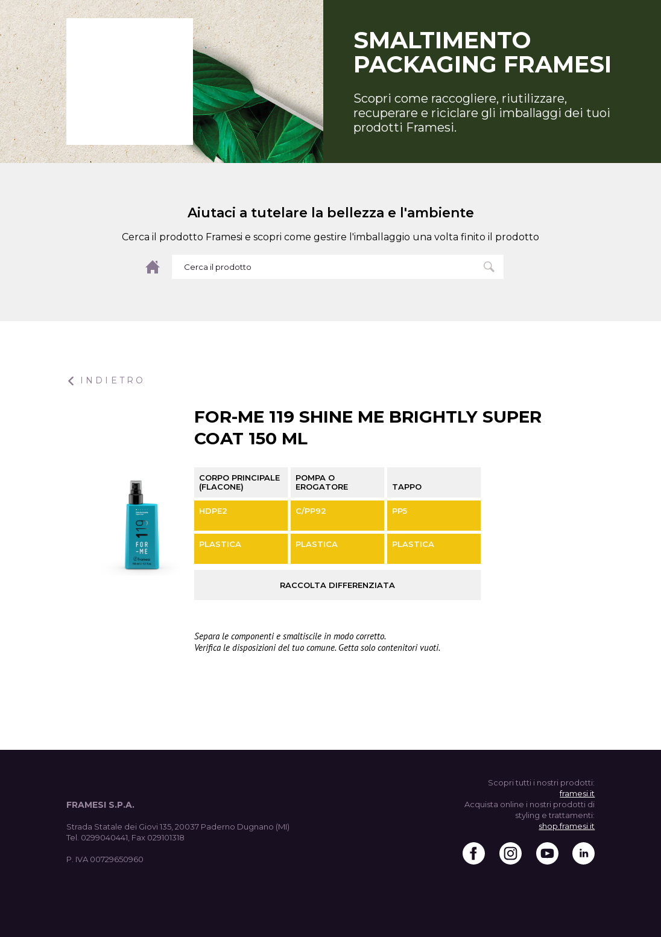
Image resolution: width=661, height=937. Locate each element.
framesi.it (577, 793)
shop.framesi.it (567, 826)
